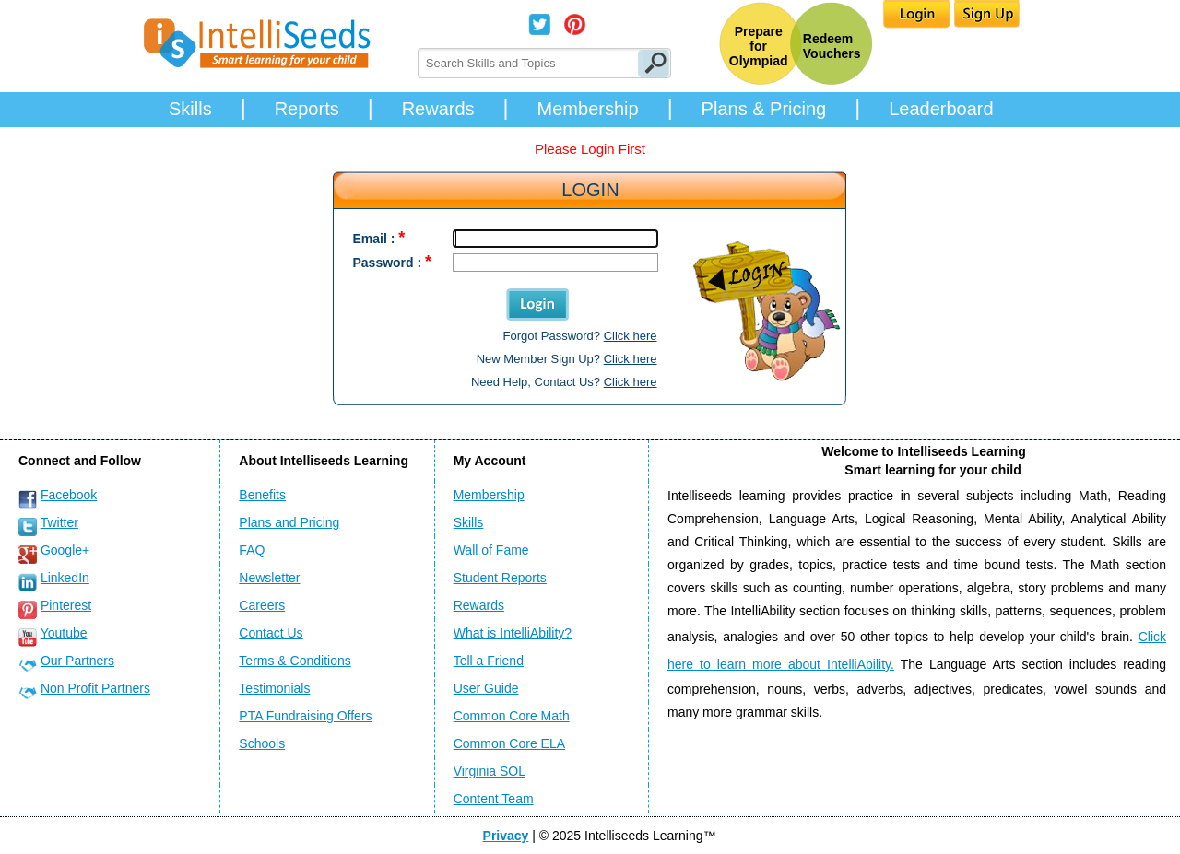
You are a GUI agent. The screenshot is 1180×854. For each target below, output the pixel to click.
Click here (630, 336)
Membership (588, 109)
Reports (307, 109)
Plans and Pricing (289, 522)
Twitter (59, 522)
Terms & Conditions (294, 660)
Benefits (262, 494)
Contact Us (270, 633)
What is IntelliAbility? (513, 633)
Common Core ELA (509, 743)
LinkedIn (65, 577)
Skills (190, 109)
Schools (262, 743)
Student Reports (500, 577)
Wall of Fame (491, 550)
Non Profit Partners (95, 688)
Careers (262, 605)
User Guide (486, 688)
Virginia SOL (489, 771)
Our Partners (77, 660)
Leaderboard (941, 109)
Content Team (494, 798)
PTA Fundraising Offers (305, 715)
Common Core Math (512, 715)
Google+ (65, 550)
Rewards (438, 109)
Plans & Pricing (764, 109)
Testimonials (274, 688)
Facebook (69, 494)
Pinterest (66, 605)
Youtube (64, 633)
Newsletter (269, 577)
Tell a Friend (489, 660)
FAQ (252, 550)
